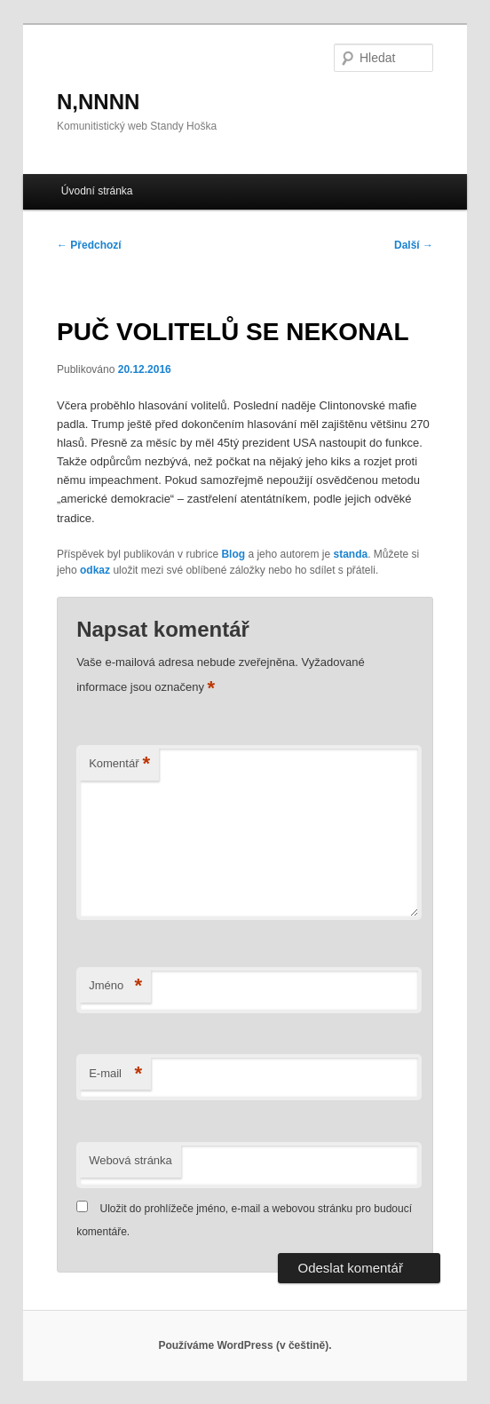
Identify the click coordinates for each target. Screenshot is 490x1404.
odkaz (95, 570)
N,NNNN (98, 102)
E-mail (115, 1074)
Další (413, 245)
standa (351, 554)
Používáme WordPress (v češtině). (244, 1345)
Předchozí (89, 245)
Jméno (115, 986)
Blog (233, 554)
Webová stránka (130, 1160)
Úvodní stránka (97, 191)
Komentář (119, 764)
